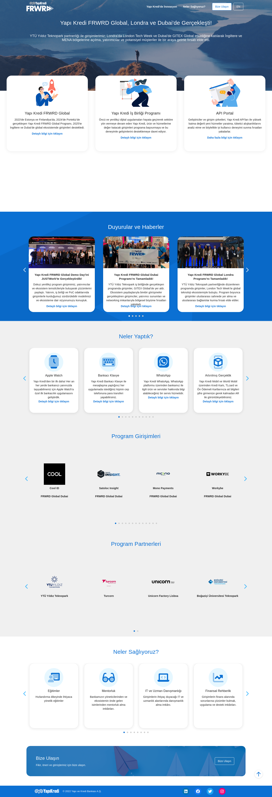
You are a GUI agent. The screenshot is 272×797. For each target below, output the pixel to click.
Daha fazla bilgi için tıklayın (224, 137)
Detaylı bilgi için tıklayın (47, 133)
